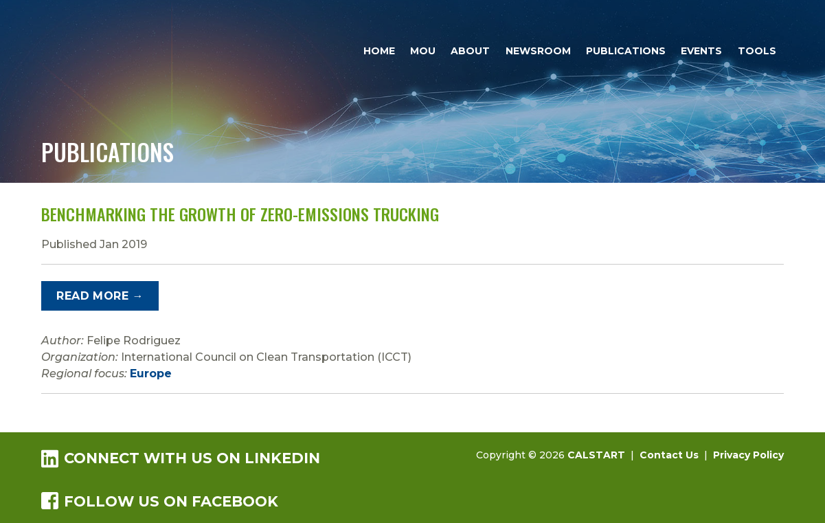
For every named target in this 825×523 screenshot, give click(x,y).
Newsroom (538, 51)
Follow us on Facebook (159, 501)
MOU (423, 51)
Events (701, 51)
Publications (626, 51)
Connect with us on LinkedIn (180, 458)
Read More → (99, 295)
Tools (757, 51)
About (470, 51)
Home (379, 51)
